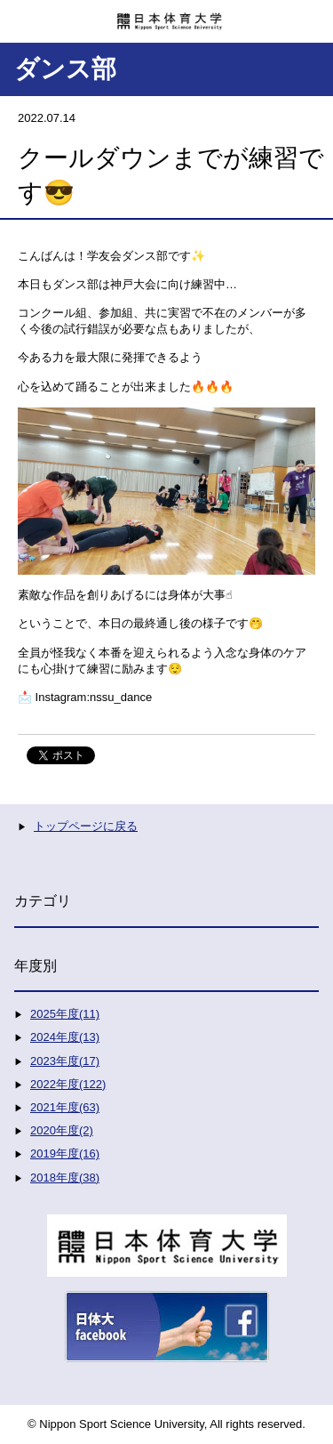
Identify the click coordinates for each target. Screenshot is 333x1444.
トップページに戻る (86, 826)
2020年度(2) (61, 1130)
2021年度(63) (64, 1107)
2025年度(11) (64, 1013)
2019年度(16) (64, 1153)
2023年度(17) (64, 1061)
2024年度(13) (64, 1037)
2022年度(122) (68, 1084)
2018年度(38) (64, 1177)
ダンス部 (65, 69)
